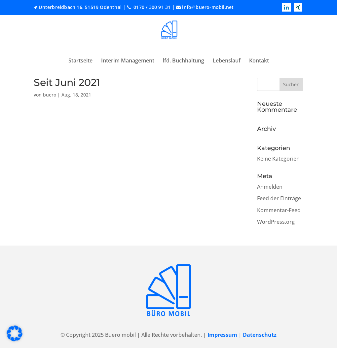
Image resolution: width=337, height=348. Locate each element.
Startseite (80, 60)
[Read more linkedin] (286, 7)
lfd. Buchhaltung (183, 60)
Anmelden (269, 186)
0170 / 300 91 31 (151, 7)
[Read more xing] (298, 7)
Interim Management (127, 60)
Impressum (222, 334)
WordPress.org (276, 221)
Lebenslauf (227, 60)
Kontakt (259, 60)
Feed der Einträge (279, 198)
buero (49, 95)
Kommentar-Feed (279, 210)
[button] (14, 333)
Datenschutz (260, 334)
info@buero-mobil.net (208, 7)
